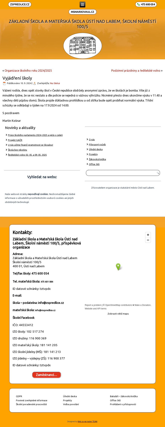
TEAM (94, 422)
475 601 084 (47, 281)
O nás (92, 139)
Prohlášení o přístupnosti (123, 404)
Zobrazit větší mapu (118, 313)
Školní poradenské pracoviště (31, 404)
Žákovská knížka (97, 159)
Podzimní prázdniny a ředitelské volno (135, 70)
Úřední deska (96, 149)
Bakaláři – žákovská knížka (124, 396)
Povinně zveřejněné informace (31, 400)
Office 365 (94, 164)
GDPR (19, 396)
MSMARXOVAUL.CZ (82, 11)
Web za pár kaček (85, 422)
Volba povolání (71, 404)
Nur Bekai (55, 83)
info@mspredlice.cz (45, 310)
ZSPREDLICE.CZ (19, 4)
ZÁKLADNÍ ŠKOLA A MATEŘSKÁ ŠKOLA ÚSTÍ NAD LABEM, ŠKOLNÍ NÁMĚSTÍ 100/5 (82, 24)
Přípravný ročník (97, 144)
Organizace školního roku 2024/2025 (28, 70)
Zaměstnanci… (46, 375)
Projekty (93, 154)
